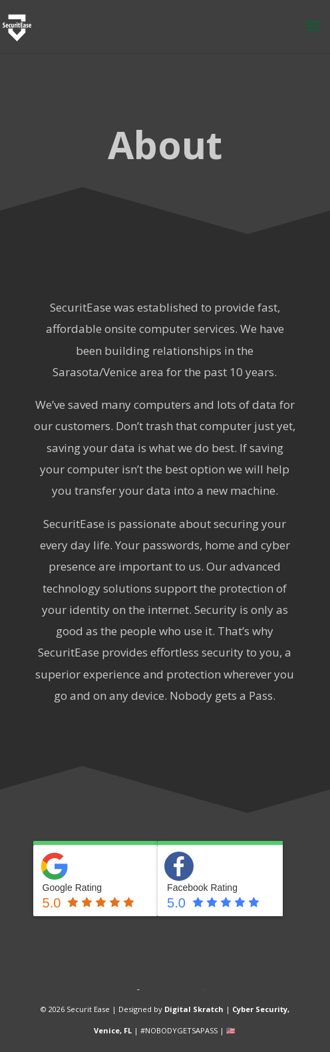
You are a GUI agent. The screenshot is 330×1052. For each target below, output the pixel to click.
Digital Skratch (194, 1009)
